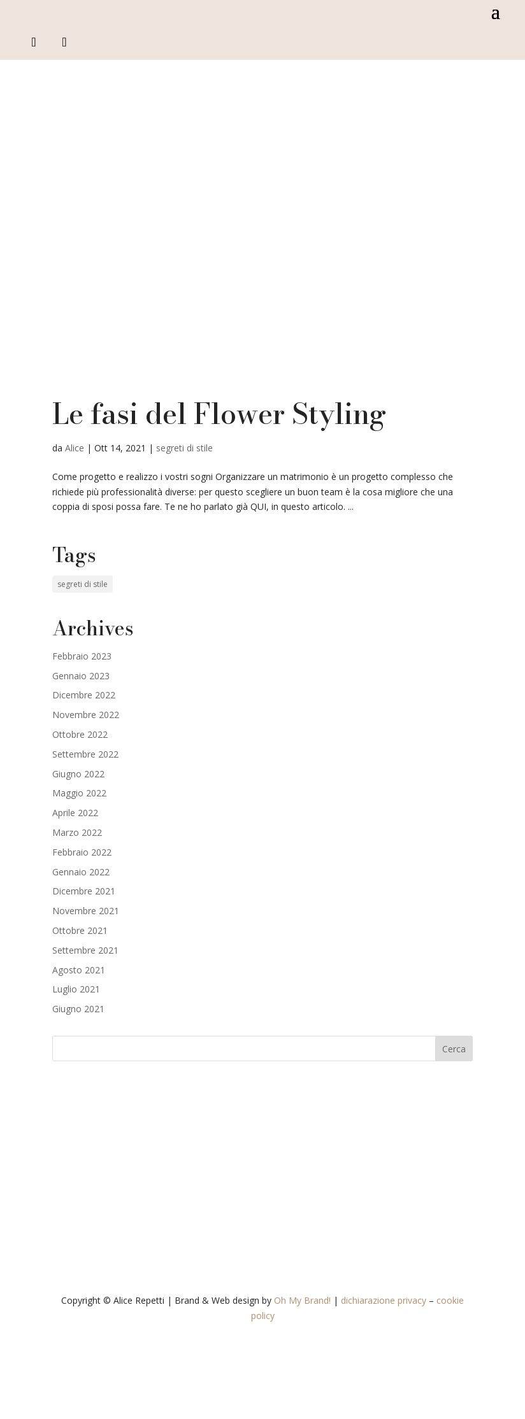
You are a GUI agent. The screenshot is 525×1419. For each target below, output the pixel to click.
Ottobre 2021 (80, 930)
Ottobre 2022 (80, 734)
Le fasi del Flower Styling (219, 413)
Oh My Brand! (302, 1300)
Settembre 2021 (85, 950)
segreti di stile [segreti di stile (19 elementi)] (82, 584)
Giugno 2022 (78, 774)
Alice (74, 448)
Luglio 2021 (76, 989)
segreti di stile (184, 448)
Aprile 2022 (75, 813)
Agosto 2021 (78, 970)
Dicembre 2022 (83, 695)
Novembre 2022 (85, 715)
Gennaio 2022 (81, 872)
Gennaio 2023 (81, 676)
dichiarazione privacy (383, 1300)
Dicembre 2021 (83, 891)
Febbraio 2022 (81, 852)
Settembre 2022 (85, 754)
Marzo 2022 (77, 832)
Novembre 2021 (85, 911)
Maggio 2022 (79, 793)
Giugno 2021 (78, 1009)
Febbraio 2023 (81, 656)
